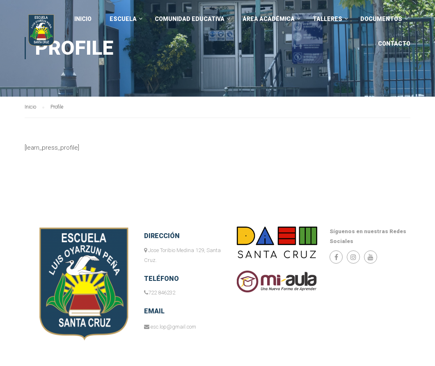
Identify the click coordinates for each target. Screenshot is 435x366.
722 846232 (161, 293)
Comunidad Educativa (189, 19)
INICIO (83, 19)
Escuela (123, 19)
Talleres (327, 19)
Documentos (381, 19)
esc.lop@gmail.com (173, 327)
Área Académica (269, 19)
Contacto (394, 43)
